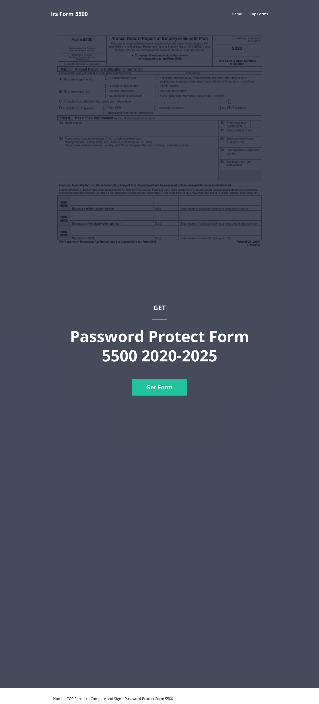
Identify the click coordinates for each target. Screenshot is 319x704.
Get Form (159, 387)
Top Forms (259, 14)
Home (237, 14)
